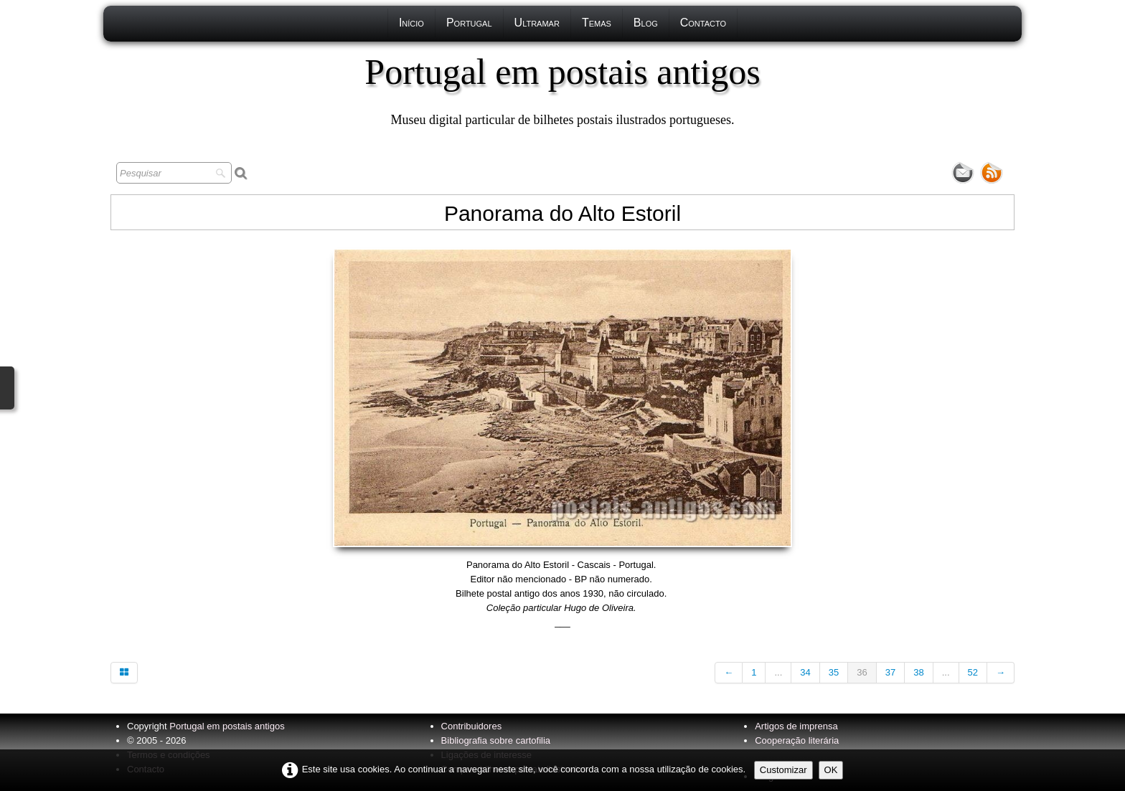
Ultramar (537, 22)
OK (831, 769)
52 (973, 672)
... (778, 672)
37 (890, 672)
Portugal (469, 22)
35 (834, 672)
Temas (596, 22)
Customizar (783, 769)
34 (805, 672)
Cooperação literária (797, 740)
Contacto (703, 22)
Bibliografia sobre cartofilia (495, 740)
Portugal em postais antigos (226, 726)
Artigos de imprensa (796, 726)
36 (862, 672)
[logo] (562, 90)
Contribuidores (471, 726)
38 (918, 672)
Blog (646, 22)
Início (411, 22)
